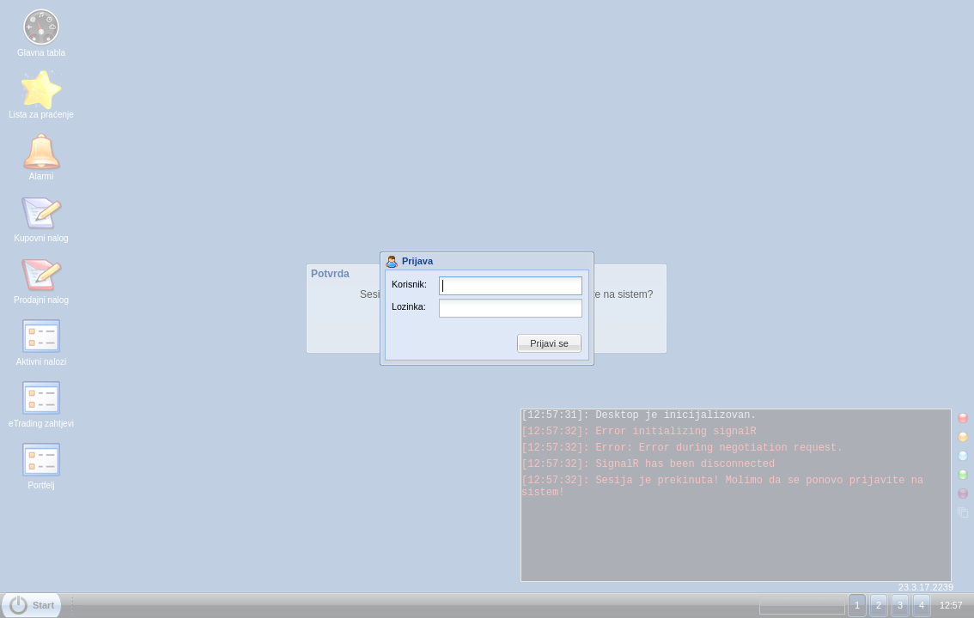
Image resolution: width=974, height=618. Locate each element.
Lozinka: (409, 306)
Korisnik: (409, 284)
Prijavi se (549, 343)
